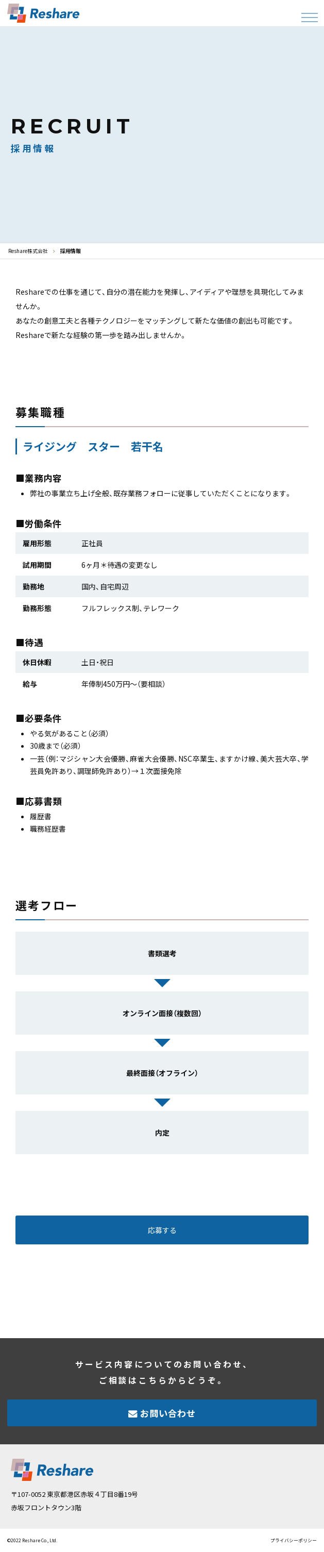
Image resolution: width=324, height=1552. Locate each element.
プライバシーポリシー (293, 1540)
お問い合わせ (168, 1413)
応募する (162, 1230)
